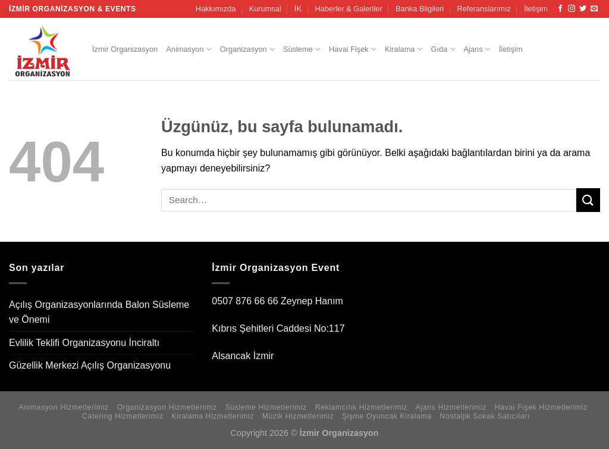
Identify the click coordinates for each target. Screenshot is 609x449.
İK (298, 8)
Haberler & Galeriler (348, 8)
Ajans (477, 49)
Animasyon (189, 49)
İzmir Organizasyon (125, 49)
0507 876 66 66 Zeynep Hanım (277, 301)
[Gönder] (588, 199)
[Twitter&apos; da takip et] (582, 9)
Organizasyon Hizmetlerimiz (167, 407)
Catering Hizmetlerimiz (123, 416)
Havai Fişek (352, 49)
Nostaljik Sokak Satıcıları (485, 416)
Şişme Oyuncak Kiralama (387, 416)
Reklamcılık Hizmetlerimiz (361, 407)
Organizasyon (247, 49)
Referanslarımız (484, 8)
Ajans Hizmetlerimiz (451, 407)
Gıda (443, 49)
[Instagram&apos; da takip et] (571, 9)
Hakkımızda (216, 8)
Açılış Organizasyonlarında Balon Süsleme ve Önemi (99, 312)
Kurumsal (265, 8)
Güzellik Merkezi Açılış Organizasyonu (90, 365)
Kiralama (404, 49)
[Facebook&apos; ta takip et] (560, 9)
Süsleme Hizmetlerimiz (266, 407)
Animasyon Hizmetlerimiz (63, 407)
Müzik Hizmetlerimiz (298, 416)
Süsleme (302, 49)
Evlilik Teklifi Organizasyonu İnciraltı (84, 343)
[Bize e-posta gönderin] (594, 9)
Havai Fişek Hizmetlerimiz (541, 407)
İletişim (536, 8)
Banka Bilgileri (419, 8)
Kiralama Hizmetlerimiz (212, 416)
